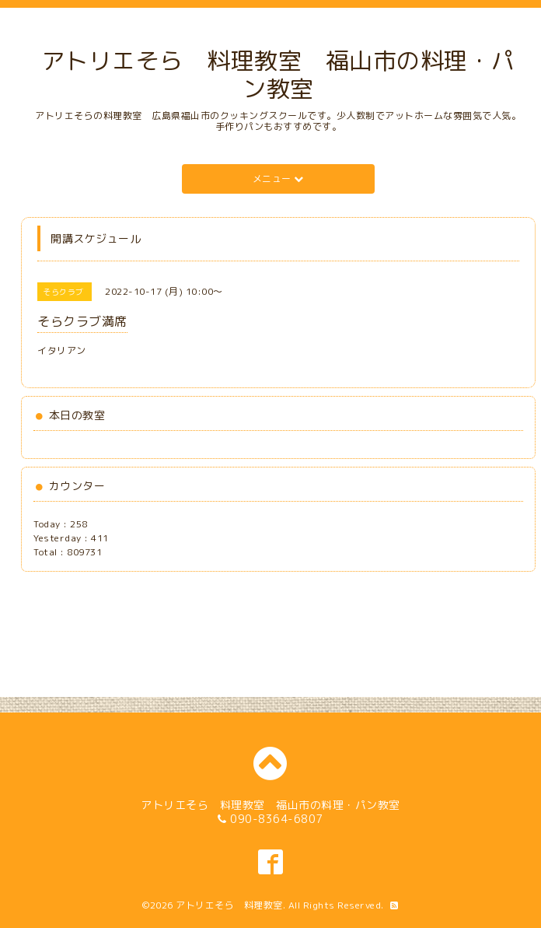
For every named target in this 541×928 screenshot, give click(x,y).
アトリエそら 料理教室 (229, 905)
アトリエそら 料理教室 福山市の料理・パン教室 (278, 74)
